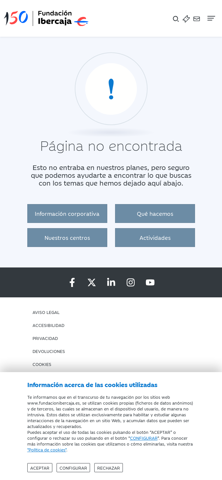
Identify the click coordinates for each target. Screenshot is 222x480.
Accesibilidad (48, 325)
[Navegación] (210, 18)
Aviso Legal (46, 312)
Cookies (42, 364)
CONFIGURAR (144, 438)
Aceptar (39, 468)
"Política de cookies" (46, 449)
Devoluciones (49, 351)
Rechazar (108, 468)
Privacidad (45, 338)
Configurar (73, 468)
